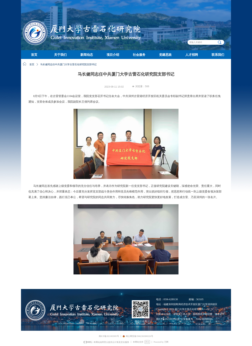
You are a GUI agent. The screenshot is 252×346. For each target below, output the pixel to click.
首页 (31, 64)
